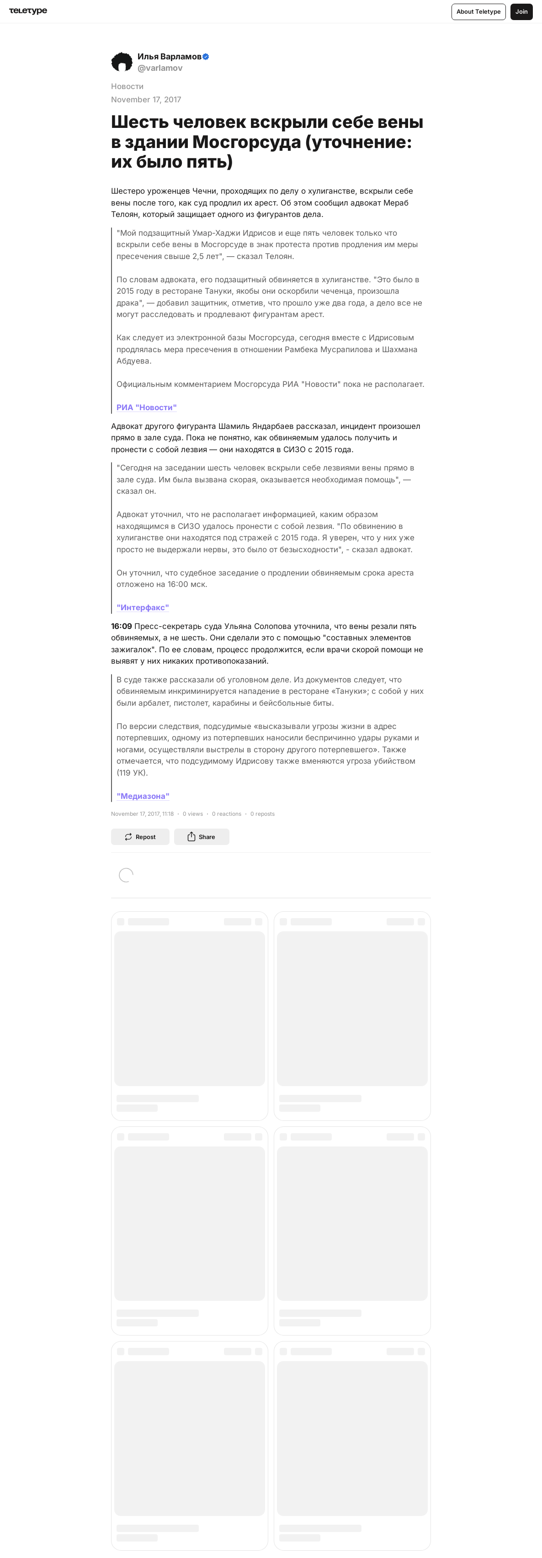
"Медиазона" (143, 796)
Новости (127, 86)
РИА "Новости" (147, 407)
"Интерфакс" (143, 607)
